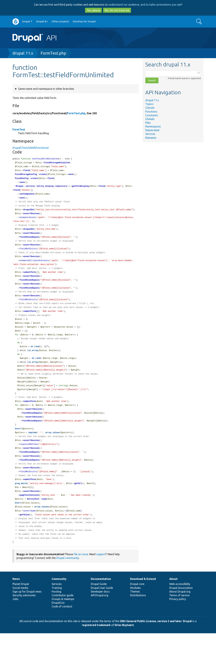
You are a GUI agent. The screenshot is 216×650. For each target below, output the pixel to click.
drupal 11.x (22, 53)
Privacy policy (177, 615)
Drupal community (67, 574)
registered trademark (96, 641)
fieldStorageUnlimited (57, 163)
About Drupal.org (179, 608)
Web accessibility (179, 600)
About (173, 595)
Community (59, 595)
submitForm (29, 277)
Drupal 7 (27, 21)
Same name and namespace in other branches (46, 88)
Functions (151, 111)
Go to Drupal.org (15, 21)
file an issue (81, 570)
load (44, 513)
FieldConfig (21, 179)
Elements (150, 137)
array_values (52, 444)
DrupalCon (58, 619)
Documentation (101, 595)
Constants (151, 115)
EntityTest (33, 513)
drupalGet (28, 212)
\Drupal (19, 187)
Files (148, 122)
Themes (135, 608)
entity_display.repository (52, 187)
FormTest (18, 129)
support (101, 570)
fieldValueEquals (29, 240)
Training (57, 604)
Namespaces (153, 126)
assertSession (31, 216)
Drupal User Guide (102, 604)
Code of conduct (62, 623)
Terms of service (179, 611)
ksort (18, 440)
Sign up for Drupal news (27, 608)
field (26, 171)
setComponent (27, 195)
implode (32, 444)
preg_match (21, 497)
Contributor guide (62, 611)
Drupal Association (181, 604)
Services (150, 133)
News (16, 595)
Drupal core (137, 600)
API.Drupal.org (99, 611)
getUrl (78, 497)
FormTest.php (53, 53)
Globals (150, 119)
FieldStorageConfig (26, 175)
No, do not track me (117, 10)
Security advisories (24, 611)
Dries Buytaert (124, 641)
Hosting (56, 608)
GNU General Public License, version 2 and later (151, 637)
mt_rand (35, 354)
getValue (25, 530)
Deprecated (152, 130)
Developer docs (100, 608)
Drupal (187, 637)
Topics (149, 103)
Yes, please (93, 10)
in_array (33, 358)
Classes (150, 107)
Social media (20, 604)
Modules (135, 604)
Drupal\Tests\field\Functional (30, 147)
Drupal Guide (99, 600)
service (30, 187)
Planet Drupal (20, 600)
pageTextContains (29, 509)
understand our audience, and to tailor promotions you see (145, 4)
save (70, 175)
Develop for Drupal (84, 21)
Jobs (15, 615)
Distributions (138, 611)
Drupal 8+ (42, 21)
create (42, 175)
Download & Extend (143, 595)
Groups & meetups (63, 615)
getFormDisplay (80, 187)
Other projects (60, 21)
